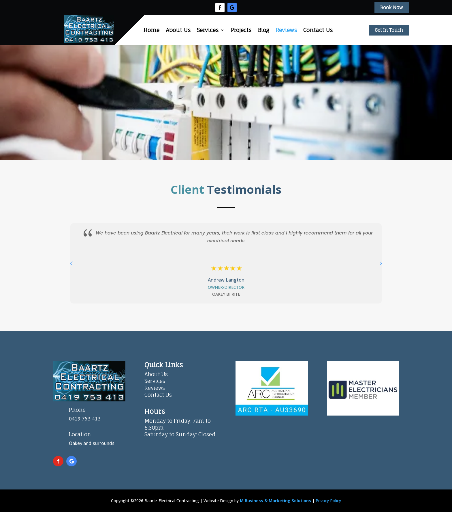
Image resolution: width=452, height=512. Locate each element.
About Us (178, 30)
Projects (241, 30)
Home (151, 30)
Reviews (286, 30)
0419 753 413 (85, 418)
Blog (263, 30)
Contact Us (318, 30)
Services (208, 30)
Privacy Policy (328, 500)
